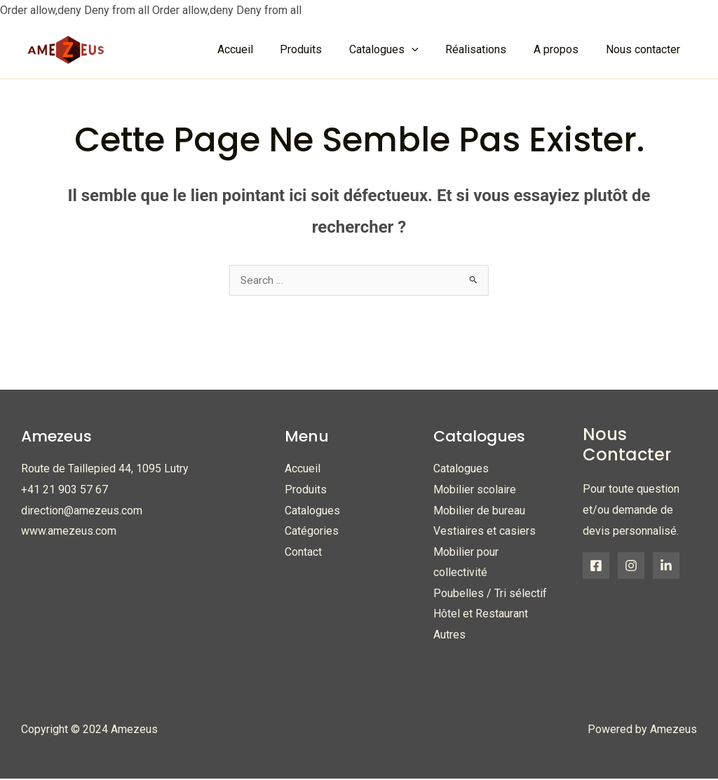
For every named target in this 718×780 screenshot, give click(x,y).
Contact (303, 552)
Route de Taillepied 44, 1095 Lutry (105, 469)
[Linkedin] (666, 566)
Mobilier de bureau (479, 511)
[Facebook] (596, 566)
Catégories (312, 531)
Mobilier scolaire (474, 490)
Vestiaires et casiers (484, 531)
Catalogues (312, 511)
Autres (449, 636)
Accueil (302, 469)
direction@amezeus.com (81, 511)
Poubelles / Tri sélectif (490, 594)
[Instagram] (631, 566)
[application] (428, 49)
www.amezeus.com (68, 531)
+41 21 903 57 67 (64, 490)
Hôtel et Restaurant (480, 615)
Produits (306, 490)
